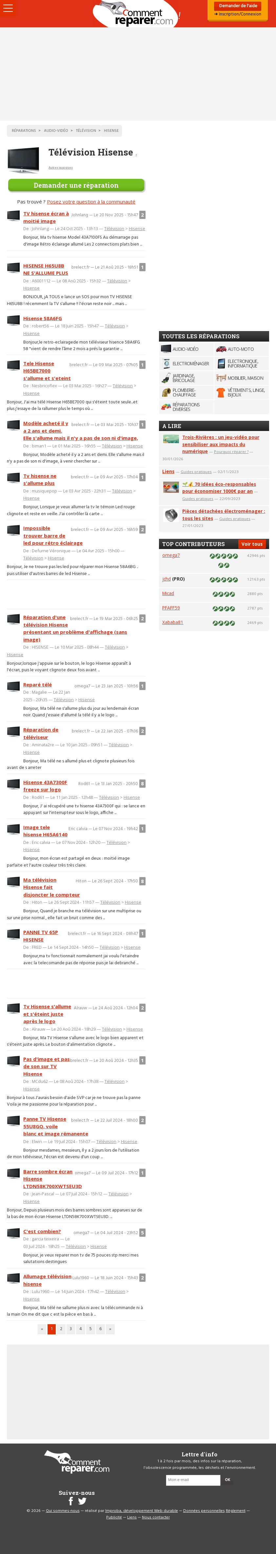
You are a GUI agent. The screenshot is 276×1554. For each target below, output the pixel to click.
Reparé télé (37, 684)
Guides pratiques (196, 471)
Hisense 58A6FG (42, 318)
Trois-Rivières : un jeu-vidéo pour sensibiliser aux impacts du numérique (220, 444)
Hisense (137, 228)
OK (227, 1480)
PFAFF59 (171, 608)
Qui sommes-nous (63, 1511)
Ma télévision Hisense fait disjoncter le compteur (51, 887)
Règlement (236, 1511)
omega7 (171, 555)
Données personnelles (204, 1511)
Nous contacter (156, 1517)
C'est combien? (42, 1231)
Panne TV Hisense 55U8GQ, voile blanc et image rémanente (55, 1126)
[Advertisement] (138, 74)
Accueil (138, 13)
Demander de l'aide (237, 6)
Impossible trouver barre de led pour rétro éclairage (53, 535)
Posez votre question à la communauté (91, 201)
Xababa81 (172, 622)
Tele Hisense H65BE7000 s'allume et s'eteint (47, 370)
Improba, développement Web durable (141, 1511)
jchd (166, 579)
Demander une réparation (76, 185)
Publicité (114, 1517)
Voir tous (252, 544)
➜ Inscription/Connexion (237, 14)
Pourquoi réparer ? (231, 451)
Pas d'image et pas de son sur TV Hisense (46, 1066)
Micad (168, 593)
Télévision (114, 228)
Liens (168, 471)
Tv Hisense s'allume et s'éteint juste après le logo (47, 1013)
